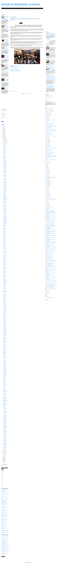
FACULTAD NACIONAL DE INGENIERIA (50, 159)
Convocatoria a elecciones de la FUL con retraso (5, 375)
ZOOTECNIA (47, 293)
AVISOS (46, 117)
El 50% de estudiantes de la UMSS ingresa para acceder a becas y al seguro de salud (5, 72)
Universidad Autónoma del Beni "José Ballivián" (4, 540)
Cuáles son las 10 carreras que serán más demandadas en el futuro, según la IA (5, 57)
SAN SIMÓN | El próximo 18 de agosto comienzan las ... (5, 252)
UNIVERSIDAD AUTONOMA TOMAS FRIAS (5, 542)
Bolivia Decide (47, 98)
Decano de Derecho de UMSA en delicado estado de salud (4, 346)
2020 (3, 131)
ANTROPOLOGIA (47, 113)
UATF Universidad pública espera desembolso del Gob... (5, 361)
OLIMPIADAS (47, 188)
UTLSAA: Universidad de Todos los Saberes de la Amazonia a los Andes (50, 287)
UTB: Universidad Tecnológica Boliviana (50, 283)
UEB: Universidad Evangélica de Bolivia (50, 235)
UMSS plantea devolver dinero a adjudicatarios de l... (5, 369)
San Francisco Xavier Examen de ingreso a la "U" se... (4, 342)
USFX (20, 8)
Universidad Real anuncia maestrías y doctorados (5, 338)
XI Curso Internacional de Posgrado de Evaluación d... (5, 291)
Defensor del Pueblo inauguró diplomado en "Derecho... (5, 244)
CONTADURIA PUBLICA (48, 133)
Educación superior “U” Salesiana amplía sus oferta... (4, 240)
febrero (4, 454)
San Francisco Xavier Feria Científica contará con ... (5, 423)
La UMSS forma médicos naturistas (5, 379)
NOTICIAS (46, 184)
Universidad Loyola (3, 509)
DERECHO (46, 140)
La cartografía (51, 60)
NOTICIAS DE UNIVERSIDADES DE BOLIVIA (20, 4)
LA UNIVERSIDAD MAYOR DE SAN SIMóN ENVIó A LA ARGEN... (5, 416)
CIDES (46, 122)
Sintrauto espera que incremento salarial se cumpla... (5, 447)
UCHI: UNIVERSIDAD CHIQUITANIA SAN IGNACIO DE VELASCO (50, 231)
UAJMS (18, 8)
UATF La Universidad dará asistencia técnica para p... (5, 248)
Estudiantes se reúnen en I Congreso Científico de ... (5, 171)
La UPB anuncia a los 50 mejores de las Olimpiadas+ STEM (7, 88)
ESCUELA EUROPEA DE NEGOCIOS (50, 155)
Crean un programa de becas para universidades (5, 179)
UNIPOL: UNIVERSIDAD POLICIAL (49, 247)
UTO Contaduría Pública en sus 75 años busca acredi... (5, 284)
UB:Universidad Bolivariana (48, 220)
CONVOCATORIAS (47, 134)
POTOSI (46, 194)
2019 (3, 132)
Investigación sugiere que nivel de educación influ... (4, 232)
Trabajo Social (47, 204)
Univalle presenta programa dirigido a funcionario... (5, 313)
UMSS (26, 8)
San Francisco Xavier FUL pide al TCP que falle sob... (4, 153)
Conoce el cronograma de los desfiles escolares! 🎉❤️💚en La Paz (52, 54)
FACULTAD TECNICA (48, 161)
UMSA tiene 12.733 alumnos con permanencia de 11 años (5, 431)
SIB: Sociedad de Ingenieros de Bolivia (50, 199)
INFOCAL (46, 170)
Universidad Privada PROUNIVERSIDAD (4, 500)
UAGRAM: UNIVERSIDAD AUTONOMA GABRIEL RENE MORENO (50, 211)
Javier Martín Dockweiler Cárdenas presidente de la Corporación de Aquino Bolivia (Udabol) (5, 41)
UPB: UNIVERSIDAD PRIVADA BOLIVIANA (18, 66)
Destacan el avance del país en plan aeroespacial (5, 216)
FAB (45, 158)
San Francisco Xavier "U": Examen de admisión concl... (4, 335)
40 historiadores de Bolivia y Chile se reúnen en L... (5, 331)
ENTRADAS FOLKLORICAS (48, 152)
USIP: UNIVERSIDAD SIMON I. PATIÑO (50, 280)
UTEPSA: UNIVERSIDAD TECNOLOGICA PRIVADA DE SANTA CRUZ (50, 285)
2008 (3, 462)
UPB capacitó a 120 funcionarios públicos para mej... (5, 357)
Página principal (47, 296)
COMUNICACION (47, 127)
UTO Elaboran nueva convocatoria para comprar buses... (5, 412)
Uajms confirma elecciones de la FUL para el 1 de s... (5, 168)
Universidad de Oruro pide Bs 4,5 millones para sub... (5, 434)
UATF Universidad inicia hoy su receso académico (5, 303)
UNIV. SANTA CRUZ (10, 8)
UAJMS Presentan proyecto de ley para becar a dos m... (5, 165)
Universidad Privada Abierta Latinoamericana (4, 514)
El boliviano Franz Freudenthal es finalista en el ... (5, 408)
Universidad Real (3, 518)
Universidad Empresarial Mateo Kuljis (4, 511)
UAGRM (6, 8)
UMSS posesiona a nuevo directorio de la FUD (5, 394)
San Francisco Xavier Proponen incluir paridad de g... (5, 317)
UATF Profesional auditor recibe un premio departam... (5, 280)
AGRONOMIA (47, 112)
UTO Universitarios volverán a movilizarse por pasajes (5, 209)
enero (4, 455)
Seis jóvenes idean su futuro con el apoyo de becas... (5, 268)
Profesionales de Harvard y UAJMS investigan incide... (5, 325)
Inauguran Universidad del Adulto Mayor (4, 441)
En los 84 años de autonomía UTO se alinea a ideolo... (5, 199)
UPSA (2, 485)
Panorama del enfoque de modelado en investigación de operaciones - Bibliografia (51, 35)
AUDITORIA (46, 116)
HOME (3, 8)
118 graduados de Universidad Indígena (5, 146)
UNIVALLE (2, 486)
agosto (4, 143)
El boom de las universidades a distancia (5, 444)
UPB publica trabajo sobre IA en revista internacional (7, 65)
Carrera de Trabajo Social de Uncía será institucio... (5, 401)
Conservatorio (47, 132)
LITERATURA (47, 175)
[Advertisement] (25, 12)
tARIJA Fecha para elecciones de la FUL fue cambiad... (5, 236)
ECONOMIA (46, 145)
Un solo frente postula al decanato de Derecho (5, 328)
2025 (3, 125)
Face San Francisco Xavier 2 (49, 95)
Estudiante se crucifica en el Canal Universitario (5, 349)
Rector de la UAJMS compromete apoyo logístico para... (5, 386)
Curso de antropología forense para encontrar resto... (5, 229)
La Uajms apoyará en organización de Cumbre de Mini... (5, 404)
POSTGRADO (47, 193)
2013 (3, 456)
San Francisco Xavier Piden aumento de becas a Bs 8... (5, 427)
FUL (45, 166)
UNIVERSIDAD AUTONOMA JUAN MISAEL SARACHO (5, 544)
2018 (3, 133)
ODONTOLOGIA (47, 185)
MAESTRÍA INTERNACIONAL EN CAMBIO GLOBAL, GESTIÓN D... (5, 261)
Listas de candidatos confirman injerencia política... (4, 295)
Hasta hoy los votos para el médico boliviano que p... (5, 265)
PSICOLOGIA (47, 195)
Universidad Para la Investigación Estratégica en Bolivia (5, 503)
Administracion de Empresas (48, 111)
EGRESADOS (47, 146)
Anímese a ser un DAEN (4, 33)
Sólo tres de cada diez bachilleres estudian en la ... (5, 175)
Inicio (27, 91)
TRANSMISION (47, 205)
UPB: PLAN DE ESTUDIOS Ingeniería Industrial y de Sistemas (7, 48)
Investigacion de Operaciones (50, 33)
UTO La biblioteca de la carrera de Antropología (5, 182)
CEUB (46, 121)
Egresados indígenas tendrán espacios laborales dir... (5, 195)
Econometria (48, 39)
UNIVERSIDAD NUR (48, 256)
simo (45, 200)
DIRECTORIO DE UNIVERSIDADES (38, 8)
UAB (2, 482)
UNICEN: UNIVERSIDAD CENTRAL (49, 242)
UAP (2, 477)
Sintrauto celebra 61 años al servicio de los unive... (5, 287)
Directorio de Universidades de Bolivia (50, 297)
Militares (46, 180)
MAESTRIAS (47, 176)
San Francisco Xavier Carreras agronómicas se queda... (5, 321)
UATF (2, 480)
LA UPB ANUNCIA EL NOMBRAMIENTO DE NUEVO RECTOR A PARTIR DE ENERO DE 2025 (5, 80)
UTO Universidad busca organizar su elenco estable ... (5, 158)
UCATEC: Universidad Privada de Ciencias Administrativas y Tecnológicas (50, 226)
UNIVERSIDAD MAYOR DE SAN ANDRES (4, 553)
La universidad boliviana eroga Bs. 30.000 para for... (5, 202)
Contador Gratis (3, 557)
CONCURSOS (47, 128)
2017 (3, 134)
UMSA (29, 8)
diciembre (4, 138)
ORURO (46, 189)
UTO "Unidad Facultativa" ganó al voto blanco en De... (5, 272)
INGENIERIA (47, 171)
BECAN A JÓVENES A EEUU (5, 226)
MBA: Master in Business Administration (50, 177)
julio (3, 144)
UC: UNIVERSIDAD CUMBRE (49, 224)
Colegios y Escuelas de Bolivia (50, 52)
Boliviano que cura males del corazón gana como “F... (4, 213)
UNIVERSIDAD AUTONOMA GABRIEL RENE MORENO (5, 549)
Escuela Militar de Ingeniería (5, 489)
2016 (3, 135)
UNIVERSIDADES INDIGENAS (49, 260)
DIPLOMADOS (47, 141)
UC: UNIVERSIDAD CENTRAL (49, 223)
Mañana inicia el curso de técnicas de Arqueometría (5, 372)
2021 (3, 130)
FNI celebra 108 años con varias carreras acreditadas (5, 437)
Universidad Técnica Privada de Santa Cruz (5, 491)
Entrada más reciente (13, 91)
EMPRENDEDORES (47, 149)
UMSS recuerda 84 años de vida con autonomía (5, 192)
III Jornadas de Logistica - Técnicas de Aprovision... (5, 223)
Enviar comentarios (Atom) (29, 93)
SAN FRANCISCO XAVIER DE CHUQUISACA (4, 546)
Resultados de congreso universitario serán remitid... (4, 353)
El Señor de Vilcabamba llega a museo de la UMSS (5, 397)
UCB (14, 8)
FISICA (46, 165)
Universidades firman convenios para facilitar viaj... (5, 276)
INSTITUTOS (47, 172)
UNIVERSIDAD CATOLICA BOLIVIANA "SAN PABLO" (4, 530)
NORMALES (46, 183)
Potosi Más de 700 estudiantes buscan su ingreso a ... (4, 420)
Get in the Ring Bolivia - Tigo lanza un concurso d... (5, 161)
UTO (23, 8)
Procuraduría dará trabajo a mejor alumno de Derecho (5, 220)
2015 (3, 136)
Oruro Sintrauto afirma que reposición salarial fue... (5, 310)
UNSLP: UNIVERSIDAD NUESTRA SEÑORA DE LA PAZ (49, 263)
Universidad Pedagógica (48, 257)
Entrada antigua (41, 91)
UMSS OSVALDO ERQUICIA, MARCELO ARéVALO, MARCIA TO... (5, 390)
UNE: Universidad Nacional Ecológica (50, 241)
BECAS (32, 8)
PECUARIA (46, 190)
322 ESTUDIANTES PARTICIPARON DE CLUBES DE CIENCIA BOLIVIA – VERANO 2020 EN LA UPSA (52, 69)
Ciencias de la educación (48, 123)
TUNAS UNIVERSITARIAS (48, 206)
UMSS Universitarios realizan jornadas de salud (5, 381)
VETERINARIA (47, 290)
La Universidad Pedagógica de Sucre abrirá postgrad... (5, 365)
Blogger (32, 562)
